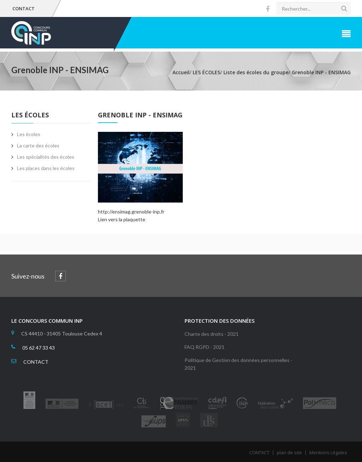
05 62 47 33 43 (38, 348)
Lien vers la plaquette (121, 219)
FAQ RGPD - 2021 (204, 347)
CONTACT (23, 8)
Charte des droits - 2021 (212, 334)
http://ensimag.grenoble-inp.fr (131, 212)
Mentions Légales (328, 452)
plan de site (289, 452)
